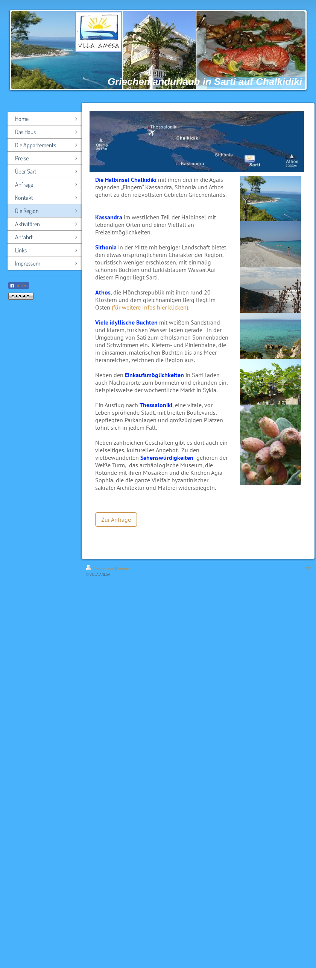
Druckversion (100, 568)
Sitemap (122, 568)
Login (307, 567)
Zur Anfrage (116, 519)
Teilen (18, 285)
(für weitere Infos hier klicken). (150, 307)
